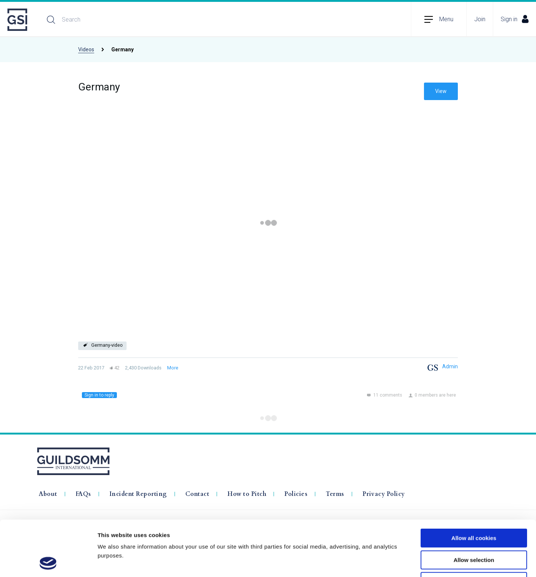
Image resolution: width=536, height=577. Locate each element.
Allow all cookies (474, 486)
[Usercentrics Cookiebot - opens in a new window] (48, 562)
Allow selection (473, 508)
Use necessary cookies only (474, 529)
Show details (390, 562)
